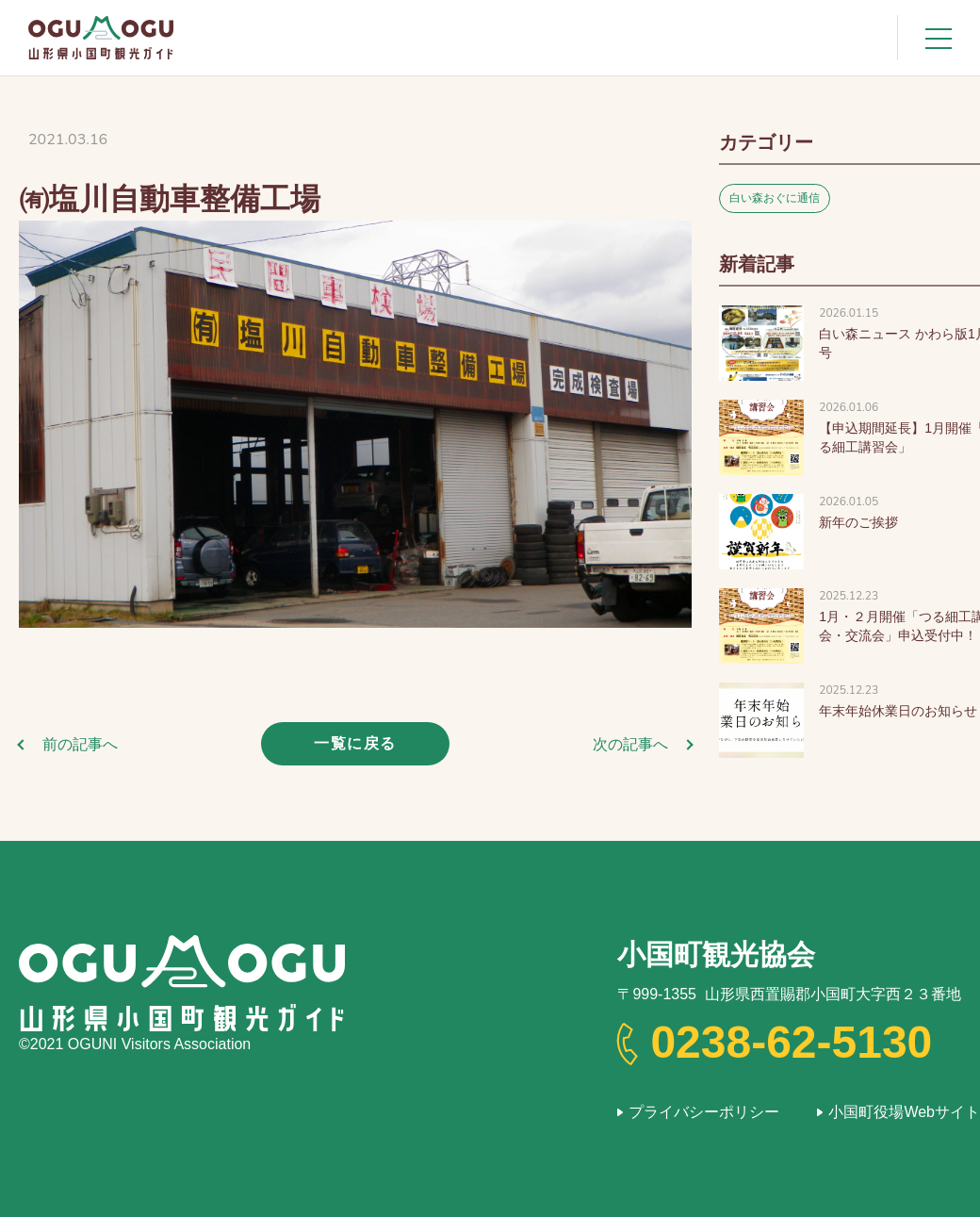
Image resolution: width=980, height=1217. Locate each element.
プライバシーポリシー (704, 1112)
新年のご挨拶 (858, 522)
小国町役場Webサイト (904, 1112)
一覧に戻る (355, 743)
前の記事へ (80, 744)
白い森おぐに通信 (774, 198)
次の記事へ (630, 744)
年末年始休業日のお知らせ (898, 710)
